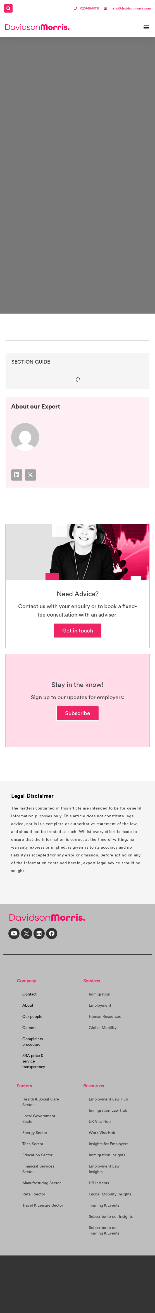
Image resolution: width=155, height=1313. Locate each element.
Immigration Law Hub (108, 1110)
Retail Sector (33, 1194)
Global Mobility (102, 1027)
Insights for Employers (108, 1143)
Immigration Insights (107, 1154)
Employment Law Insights (104, 1169)
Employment (100, 1005)
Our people (32, 1016)
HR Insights (99, 1182)
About (27, 1005)
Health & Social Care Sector (40, 1102)
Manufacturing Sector (41, 1182)
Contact (29, 994)
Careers (29, 1027)
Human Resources (105, 1016)
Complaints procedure (32, 1041)
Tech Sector (32, 1143)
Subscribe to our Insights (111, 1216)
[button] (8, 8)
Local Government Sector (38, 1118)
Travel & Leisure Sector (42, 1205)
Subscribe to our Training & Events (104, 1230)
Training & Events (104, 1205)
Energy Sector (34, 1132)
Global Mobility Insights (110, 1194)
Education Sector (37, 1154)
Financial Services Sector (38, 1169)
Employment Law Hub (108, 1099)
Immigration (99, 994)
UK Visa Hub (100, 1121)
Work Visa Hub (102, 1132)
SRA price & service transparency (33, 1061)
